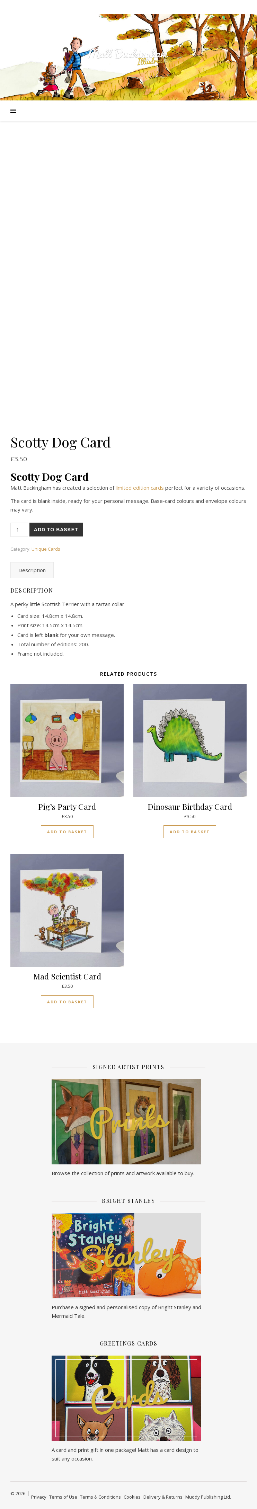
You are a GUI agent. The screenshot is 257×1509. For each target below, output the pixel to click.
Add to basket (56, 529)
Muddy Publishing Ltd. (208, 1497)
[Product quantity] (19, 530)
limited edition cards (140, 487)
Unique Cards (46, 549)
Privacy (38, 1497)
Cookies (132, 1497)
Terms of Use (63, 1497)
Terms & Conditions (100, 1497)
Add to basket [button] (67, 831)
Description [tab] (32, 570)
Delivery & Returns (163, 1497)
